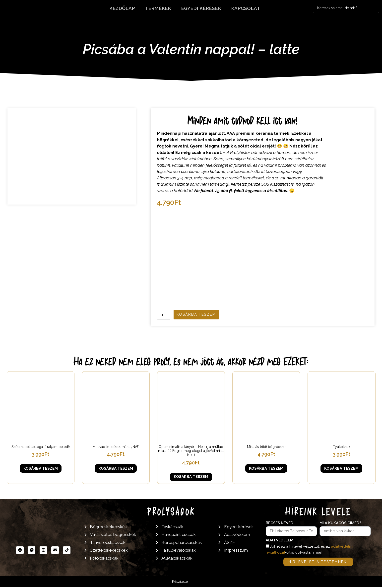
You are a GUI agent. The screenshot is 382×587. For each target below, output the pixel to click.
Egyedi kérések (201, 8)
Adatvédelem (279, 540)
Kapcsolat (245, 8)
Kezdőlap (122, 8)
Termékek (158, 8)
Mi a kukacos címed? (340, 523)
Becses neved (279, 523)
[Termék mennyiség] (163, 314)
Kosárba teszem (196, 314)
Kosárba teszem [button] (40, 468)
